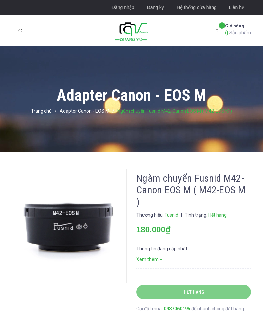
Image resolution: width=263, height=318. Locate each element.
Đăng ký (155, 7)
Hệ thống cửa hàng (197, 7)
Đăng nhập (123, 7)
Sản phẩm (238, 29)
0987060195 (177, 308)
